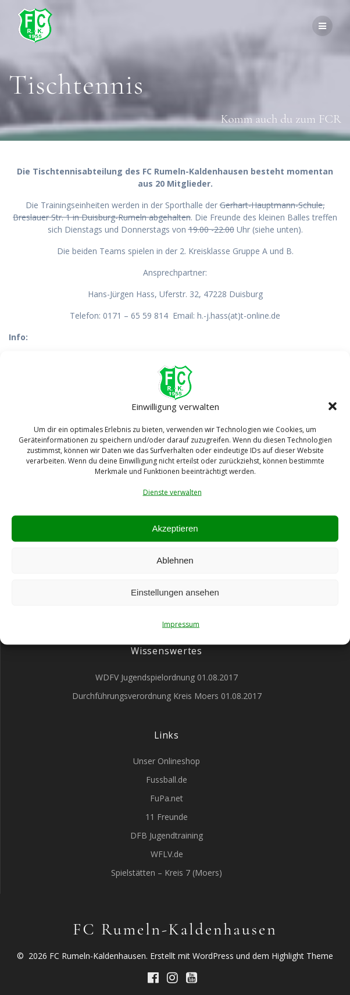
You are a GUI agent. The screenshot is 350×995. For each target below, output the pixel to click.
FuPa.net (166, 798)
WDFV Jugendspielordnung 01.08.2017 (166, 677)
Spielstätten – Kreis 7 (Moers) (166, 872)
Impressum (180, 624)
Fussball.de (166, 779)
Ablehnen (174, 560)
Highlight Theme (302, 955)
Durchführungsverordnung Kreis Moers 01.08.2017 (167, 695)
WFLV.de (167, 854)
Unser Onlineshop (166, 760)
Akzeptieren (175, 528)
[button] (332, 406)
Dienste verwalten (172, 492)
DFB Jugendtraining (166, 835)
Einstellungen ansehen (175, 592)
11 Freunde (166, 816)
